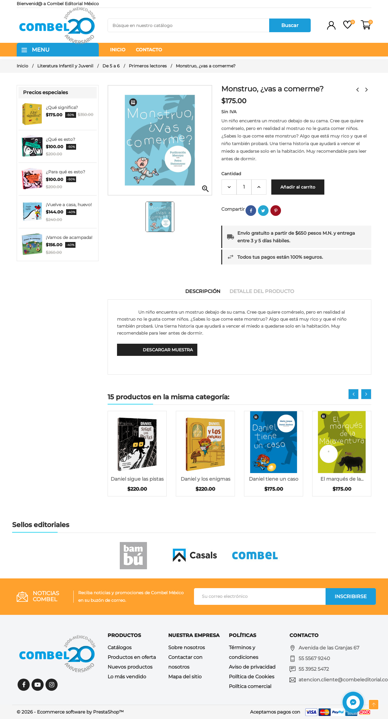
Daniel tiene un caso (273, 479)
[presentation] (353, 394)
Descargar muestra (168, 350)
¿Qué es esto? (60, 139)
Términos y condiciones (243, 652)
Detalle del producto (261, 291)
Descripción (202, 291)
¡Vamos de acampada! (69, 237)
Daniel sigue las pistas (137, 479)
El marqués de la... (341, 479)
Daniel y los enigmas (205, 479)
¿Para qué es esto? (65, 172)
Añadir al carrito (297, 187)
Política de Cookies (251, 677)
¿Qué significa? (62, 107)
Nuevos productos (130, 667)
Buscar (290, 25)
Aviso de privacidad (252, 667)
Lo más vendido (127, 677)
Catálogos (120, 647)
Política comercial (250, 686)
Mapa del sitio (185, 677)
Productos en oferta (132, 657)
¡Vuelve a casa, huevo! (69, 204)
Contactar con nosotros (185, 662)
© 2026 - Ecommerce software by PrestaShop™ (70, 712)
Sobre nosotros (186, 647)
